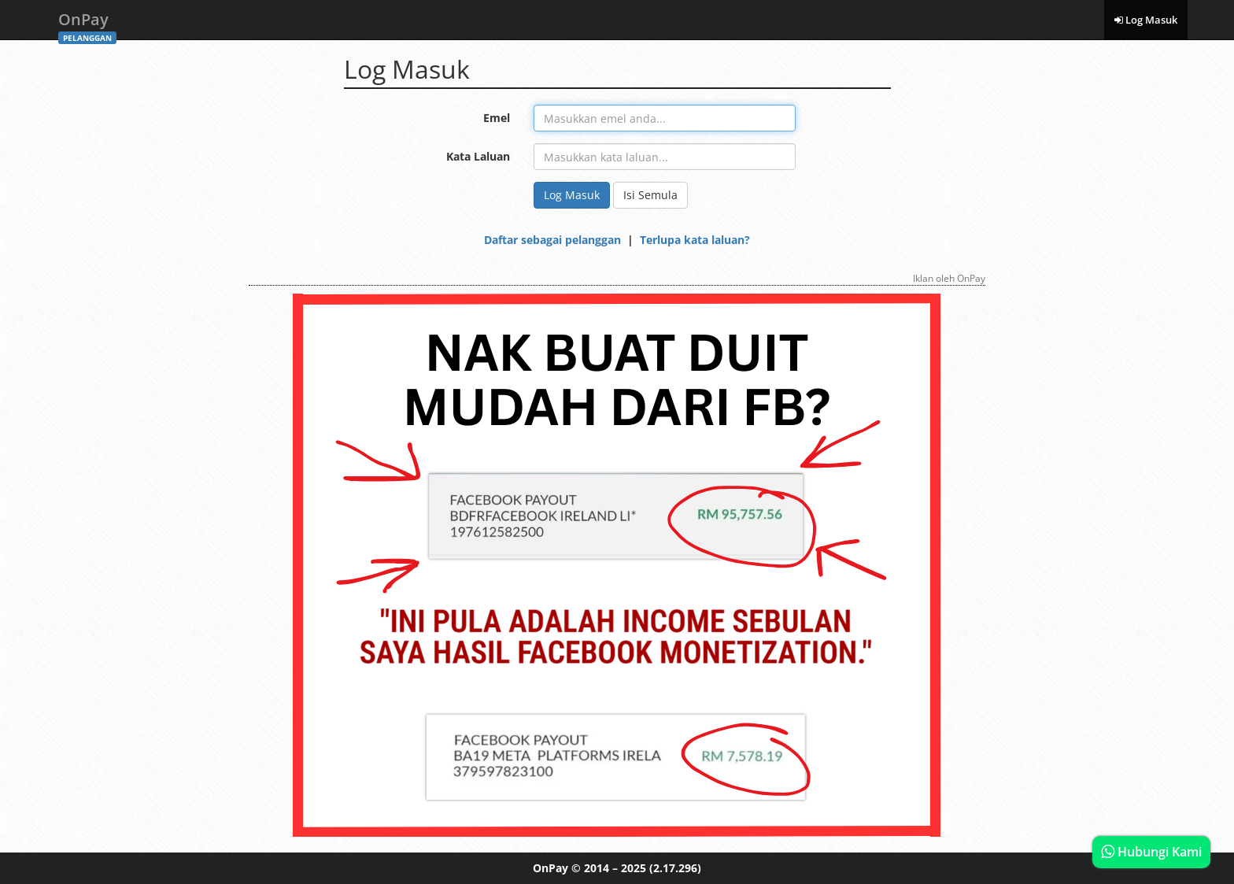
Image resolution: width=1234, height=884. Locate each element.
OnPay (87, 24)
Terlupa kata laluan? (695, 239)
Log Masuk (1145, 20)
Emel (496, 117)
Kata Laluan (478, 156)
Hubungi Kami (1151, 851)
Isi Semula (650, 194)
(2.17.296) (675, 867)
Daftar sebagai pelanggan (552, 239)
